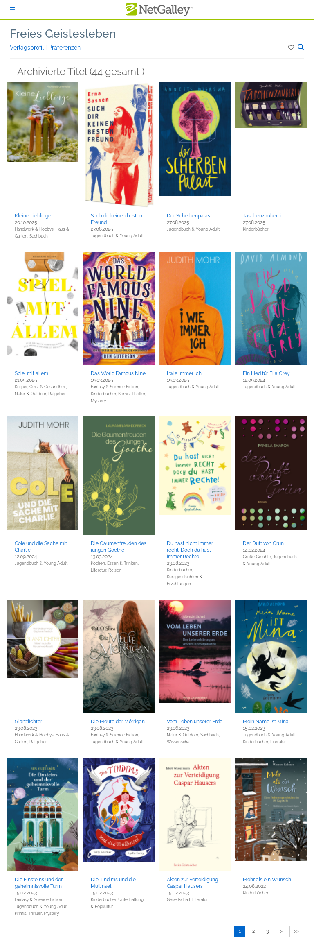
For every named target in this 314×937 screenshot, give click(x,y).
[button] (291, 47)
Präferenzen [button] (64, 47)
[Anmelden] (12, 9)
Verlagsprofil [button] (27, 47)
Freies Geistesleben (63, 34)
